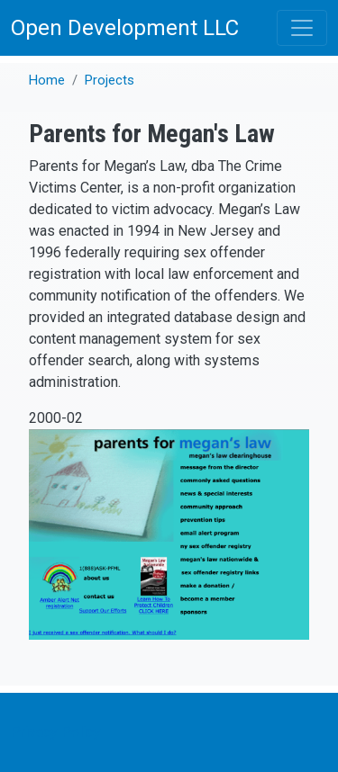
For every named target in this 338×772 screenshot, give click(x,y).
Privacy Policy (56, 732)
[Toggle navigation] (302, 28)
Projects (109, 80)
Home (47, 80)
